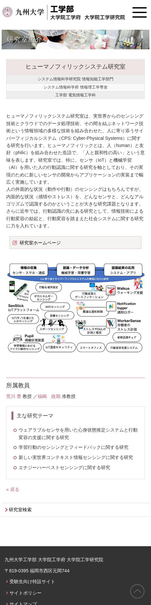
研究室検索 (20, 509)
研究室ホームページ (40, 242)
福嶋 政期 (49, 396)
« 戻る (12, 489)
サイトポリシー (25, 593)
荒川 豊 (13, 396)
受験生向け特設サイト (32, 581)
